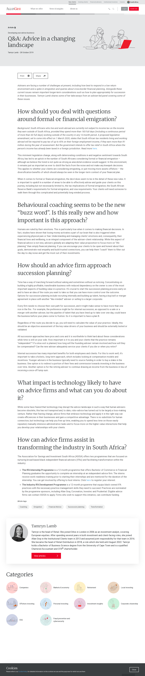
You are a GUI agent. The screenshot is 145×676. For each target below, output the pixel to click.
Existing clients (83, 2)
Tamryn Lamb (13, 52)
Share (42, 76)
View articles (46, 556)
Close (134, 670)
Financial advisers (96, 2)
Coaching (23, 507)
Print (25, 76)
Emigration (38, 507)
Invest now (133, 9)
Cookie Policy (22, 671)
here (95, 148)
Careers (122, 2)
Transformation (97, 507)
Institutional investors (111, 2)
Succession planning (76, 507)
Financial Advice (55, 507)
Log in (124, 9)
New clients (72, 2)
